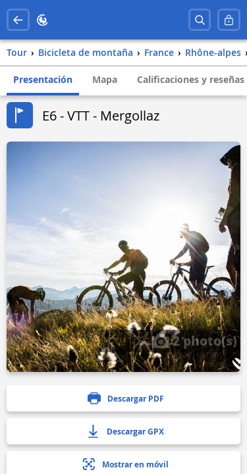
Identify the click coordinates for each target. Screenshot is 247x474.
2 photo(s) (194, 340)
